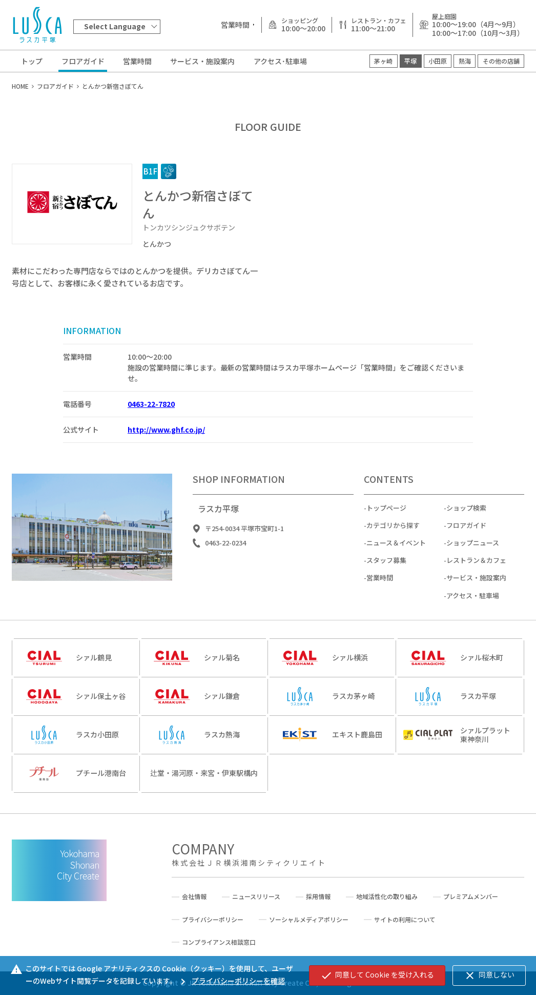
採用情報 (318, 896)
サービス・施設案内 (202, 61)
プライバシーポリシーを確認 (231, 981)
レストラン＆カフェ (476, 565)
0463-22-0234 (225, 548)
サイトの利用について (405, 919)
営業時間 (137, 61)
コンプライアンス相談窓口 (219, 942)
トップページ (386, 513)
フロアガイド (83, 61)
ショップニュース (472, 548)
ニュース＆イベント (396, 548)
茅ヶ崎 (383, 60)
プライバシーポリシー (212, 919)
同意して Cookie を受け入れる (377, 975)
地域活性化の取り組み (387, 896)
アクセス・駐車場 (472, 600)
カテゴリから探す (393, 530)
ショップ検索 (466, 513)
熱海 (465, 60)
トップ (32, 61)
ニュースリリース (256, 896)
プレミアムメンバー (470, 896)
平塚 (410, 60)
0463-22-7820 (151, 404)
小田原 (437, 60)
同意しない (489, 975)
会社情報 (194, 896)
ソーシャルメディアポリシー (308, 919)
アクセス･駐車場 (280, 61)
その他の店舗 (501, 60)
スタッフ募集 (386, 565)
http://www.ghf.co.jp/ (166, 429)
